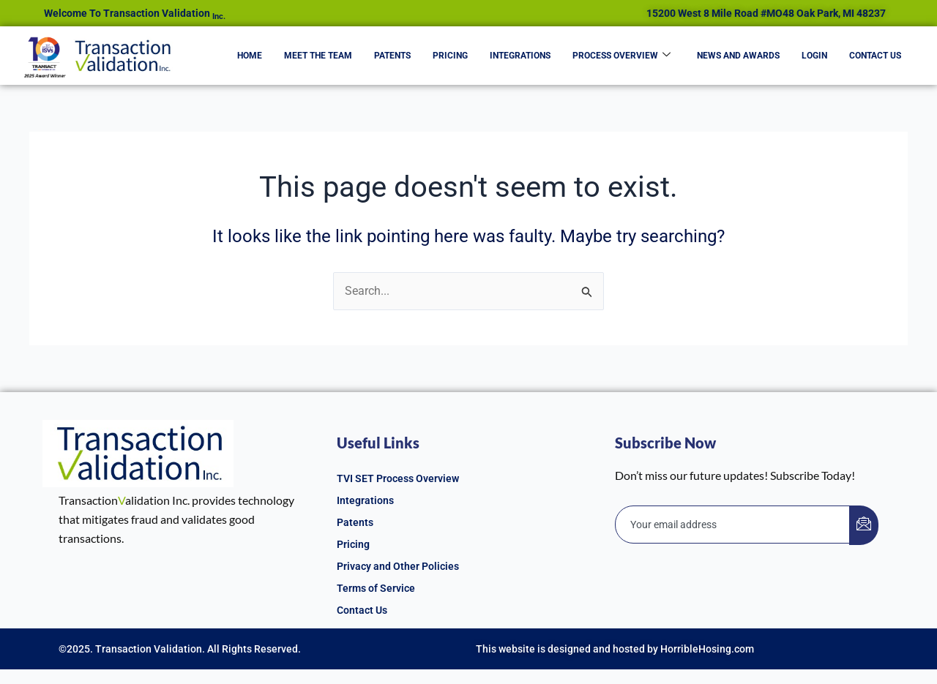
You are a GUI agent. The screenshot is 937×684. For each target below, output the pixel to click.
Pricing (450, 55)
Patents (392, 55)
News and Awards (738, 55)
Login (814, 55)
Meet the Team (318, 55)
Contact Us (875, 55)
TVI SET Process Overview (398, 478)
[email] (733, 525)
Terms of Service (376, 588)
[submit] (863, 525)
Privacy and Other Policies (398, 566)
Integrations (520, 55)
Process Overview (621, 55)
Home (249, 55)
